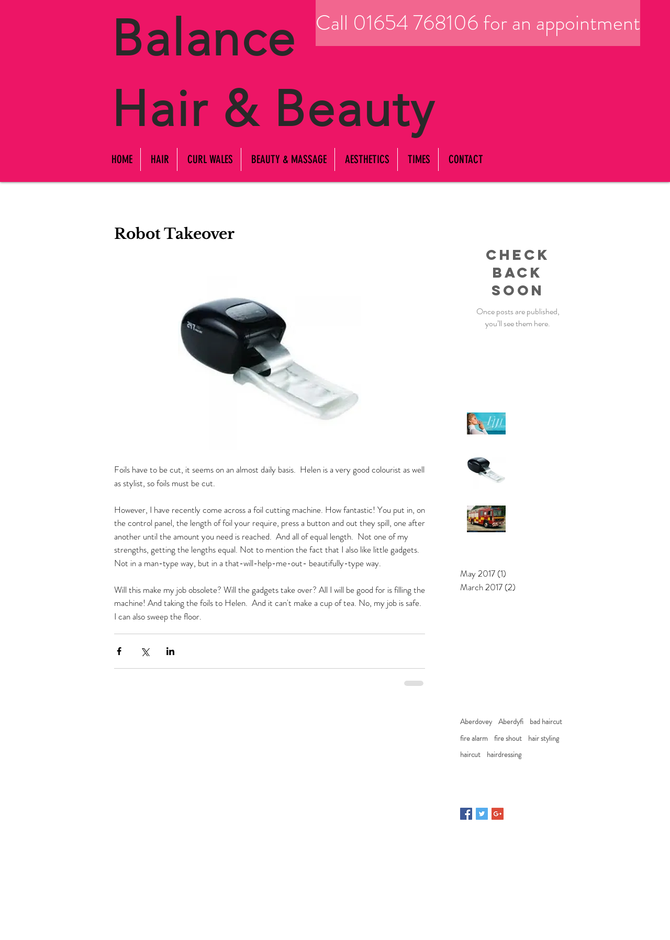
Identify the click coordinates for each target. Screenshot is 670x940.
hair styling (543, 738)
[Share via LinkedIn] (170, 651)
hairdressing (504, 755)
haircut (470, 755)
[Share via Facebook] (119, 651)
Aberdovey (476, 722)
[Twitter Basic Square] (482, 814)
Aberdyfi (510, 722)
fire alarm (474, 738)
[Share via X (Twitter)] (145, 651)
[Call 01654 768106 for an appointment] (478, 23)
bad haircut (546, 722)
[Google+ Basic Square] (498, 814)
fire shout (508, 738)
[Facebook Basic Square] (466, 814)
